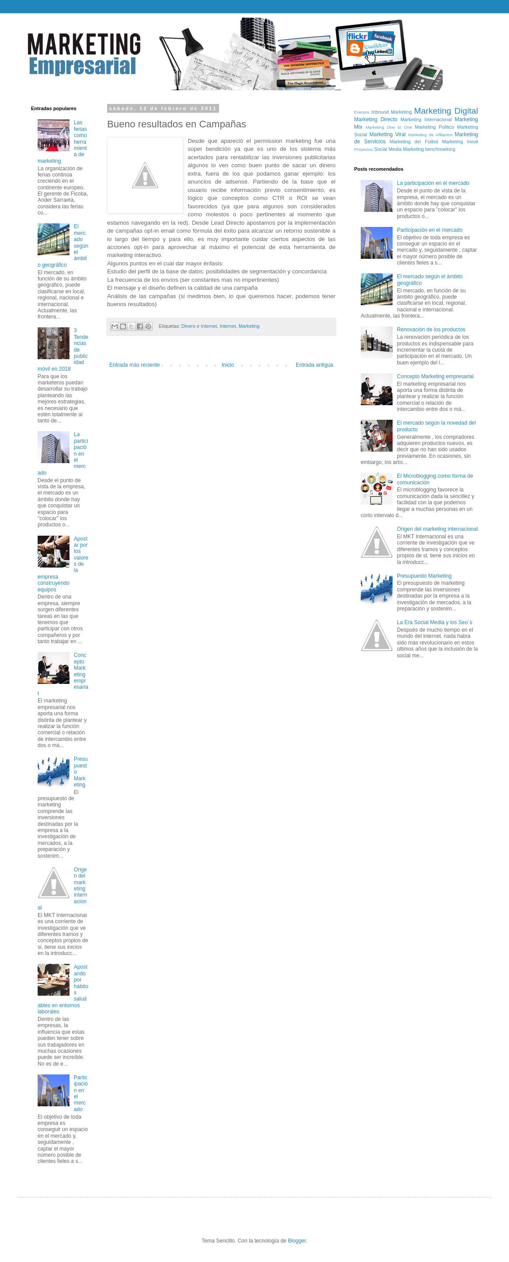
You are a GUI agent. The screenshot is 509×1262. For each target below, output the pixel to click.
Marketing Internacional (426, 119)
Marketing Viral (388, 134)
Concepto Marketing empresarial (435, 376)
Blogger (297, 1241)
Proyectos (363, 149)
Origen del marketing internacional (437, 529)
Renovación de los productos (431, 329)
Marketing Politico (434, 127)
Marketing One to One (389, 127)
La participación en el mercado (433, 183)
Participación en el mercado (430, 230)
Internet (228, 326)
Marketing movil (460, 141)
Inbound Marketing (391, 112)
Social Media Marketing (399, 149)
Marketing (249, 326)
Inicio (228, 365)
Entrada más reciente (134, 365)
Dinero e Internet (199, 326)
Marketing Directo (375, 119)
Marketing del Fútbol (413, 141)
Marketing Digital (446, 110)
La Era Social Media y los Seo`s (434, 622)
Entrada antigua (314, 365)
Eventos (362, 112)
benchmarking (440, 149)
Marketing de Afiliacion (430, 134)
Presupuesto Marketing (424, 576)
